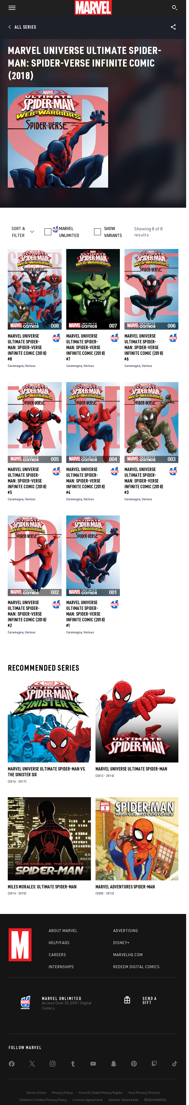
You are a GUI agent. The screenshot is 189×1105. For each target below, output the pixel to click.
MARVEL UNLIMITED (69, 231)
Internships (61, 966)
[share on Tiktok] (175, 1065)
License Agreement (88, 1100)
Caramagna (16, 365)
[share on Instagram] (52, 1065)
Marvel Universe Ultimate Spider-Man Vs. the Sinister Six (47, 771)
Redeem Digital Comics (136, 966)
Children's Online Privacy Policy (43, 1100)
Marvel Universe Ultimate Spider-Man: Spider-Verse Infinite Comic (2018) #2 (27, 614)
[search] (175, 8)
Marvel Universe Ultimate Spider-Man (131, 769)
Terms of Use (36, 1092)
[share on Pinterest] (134, 1065)
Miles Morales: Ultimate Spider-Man (42, 887)
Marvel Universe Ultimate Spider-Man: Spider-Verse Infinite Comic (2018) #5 (27, 480)
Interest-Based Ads (123, 1100)
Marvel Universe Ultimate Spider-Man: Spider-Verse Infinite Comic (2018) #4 (85, 480)
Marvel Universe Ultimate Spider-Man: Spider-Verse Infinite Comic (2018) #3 (143, 480)
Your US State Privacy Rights (100, 1092)
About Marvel (63, 930)
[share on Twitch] (154, 1065)
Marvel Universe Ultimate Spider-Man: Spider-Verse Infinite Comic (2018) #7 (85, 347)
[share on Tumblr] (73, 1065)
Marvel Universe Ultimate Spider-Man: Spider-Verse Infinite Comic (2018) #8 (27, 347)
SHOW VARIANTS (113, 231)
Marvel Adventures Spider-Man (125, 887)
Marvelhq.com (128, 954)
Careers (57, 954)
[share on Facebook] (12, 1065)
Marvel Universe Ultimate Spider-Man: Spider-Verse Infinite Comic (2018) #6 (143, 347)
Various (30, 365)
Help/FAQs (59, 942)
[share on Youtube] (93, 1065)
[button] (10, 7)
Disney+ (121, 942)
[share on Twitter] (32, 1065)
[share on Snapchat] (113, 1065)
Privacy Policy (62, 1092)
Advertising (125, 930)
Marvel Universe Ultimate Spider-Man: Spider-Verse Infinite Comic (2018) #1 (85, 614)
